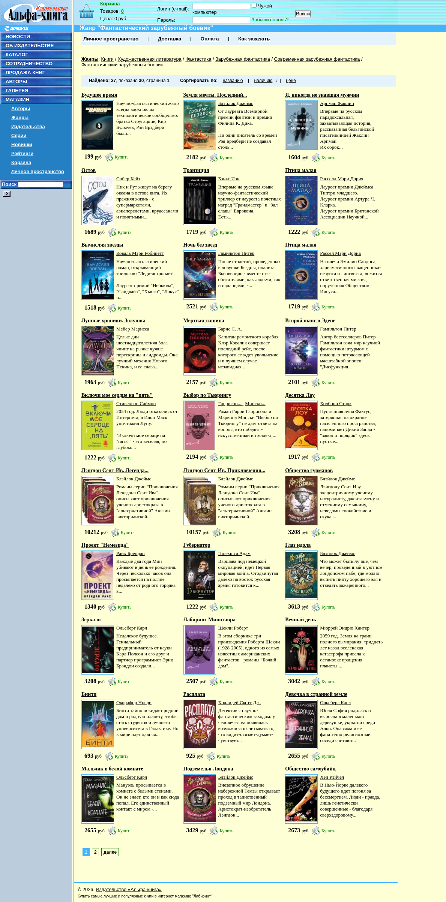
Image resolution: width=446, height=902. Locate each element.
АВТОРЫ (16, 81)
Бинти (88, 694)
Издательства (28, 126)
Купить (122, 157)
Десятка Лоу (300, 395)
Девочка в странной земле (316, 694)
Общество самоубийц (310, 769)
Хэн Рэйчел (332, 777)
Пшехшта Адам (234, 553)
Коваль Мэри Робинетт (140, 253)
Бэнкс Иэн (229, 178)
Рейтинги (22, 153)
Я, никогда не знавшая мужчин (322, 95)
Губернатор (196, 545)
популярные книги (137, 896)
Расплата (194, 694)
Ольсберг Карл (131, 628)
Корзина (21, 162)
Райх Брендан (130, 553)
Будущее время (99, 95)
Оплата (209, 39)
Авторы (20, 108)
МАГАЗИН (17, 99)
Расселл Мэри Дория (341, 178)
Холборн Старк (335, 403)
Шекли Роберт (233, 628)
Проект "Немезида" (105, 545)
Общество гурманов (309, 470)
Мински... (255, 403)
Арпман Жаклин (337, 103)
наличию (263, 80)
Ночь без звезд (200, 245)
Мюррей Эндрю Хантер (344, 628)
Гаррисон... (230, 403)
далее (110, 852)
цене (291, 80)
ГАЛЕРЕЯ (17, 90)
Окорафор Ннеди (134, 702)
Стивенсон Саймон (136, 403)
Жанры (20, 117)
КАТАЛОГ (17, 54)
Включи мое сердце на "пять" (117, 395)
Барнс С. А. (230, 329)
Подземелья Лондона (208, 769)
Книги (107, 59)
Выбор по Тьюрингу (207, 395)
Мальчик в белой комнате (112, 769)
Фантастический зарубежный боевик (122, 64)
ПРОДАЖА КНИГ (25, 72)
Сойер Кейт (128, 178)
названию (233, 80)
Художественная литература (150, 59)
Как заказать (254, 39)
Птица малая (300, 170)
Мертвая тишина (203, 320)
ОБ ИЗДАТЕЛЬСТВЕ (30, 45)
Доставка (169, 39)
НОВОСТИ (18, 36)
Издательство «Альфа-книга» (129, 889)
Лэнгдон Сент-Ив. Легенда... (115, 470)
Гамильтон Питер (236, 253)
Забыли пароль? (270, 19)
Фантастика (198, 59)
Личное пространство (37, 171)
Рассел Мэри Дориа (340, 253)
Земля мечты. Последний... (215, 95)
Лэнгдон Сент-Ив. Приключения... (224, 470)
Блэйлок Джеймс (235, 103)
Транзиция (196, 170)
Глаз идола (298, 545)
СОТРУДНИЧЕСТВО (29, 63)
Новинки (21, 144)
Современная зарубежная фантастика (317, 59)
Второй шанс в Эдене (310, 320)
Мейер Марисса (132, 329)
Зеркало (91, 619)
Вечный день (300, 619)
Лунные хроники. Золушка (113, 320)
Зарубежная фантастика (242, 59)
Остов (88, 170)
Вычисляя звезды (102, 245)
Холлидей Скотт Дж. (239, 702)
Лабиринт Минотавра (209, 619)
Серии (19, 135)
